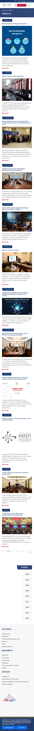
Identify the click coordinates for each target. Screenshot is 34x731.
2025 (27, 580)
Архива (4, 668)
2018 (27, 618)
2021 (27, 602)
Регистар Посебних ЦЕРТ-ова (11, 639)
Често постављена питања (10, 665)
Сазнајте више (9, 727)
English (31, 1)
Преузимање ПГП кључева (10, 679)
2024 (27, 585)
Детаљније (5, 68)
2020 (27, 607)
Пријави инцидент (21, 5)
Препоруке (5, 636)
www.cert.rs (7, 720)
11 (28, 551)
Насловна (4, 10)
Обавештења (6, 634)
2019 (27, 613)
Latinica (28, 1)
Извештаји (5, 663)
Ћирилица (24, 1)
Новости (4, 641)
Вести (4, 644)
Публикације (6, 660)
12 (31, 551)
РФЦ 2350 (5, 655)
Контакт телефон (7, 684)
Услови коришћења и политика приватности (15, 681)
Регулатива (5, 658)
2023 (27, 591)
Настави (21, 727)
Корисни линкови (7, 646)
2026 (27, 574)
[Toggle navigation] (29, 5)
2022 (27, 596)
